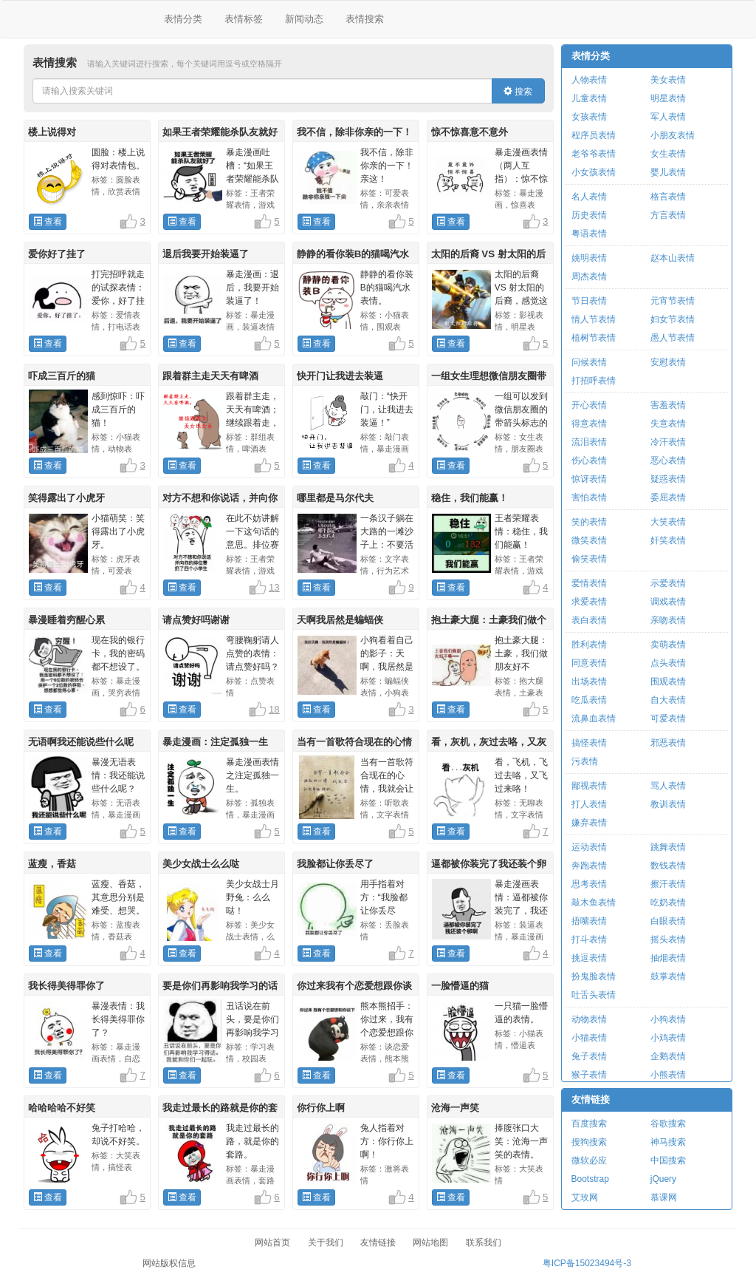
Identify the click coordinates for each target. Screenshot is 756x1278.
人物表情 (589, 80)
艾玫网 (584, 1197)
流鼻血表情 (593, 718)
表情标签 (243, 18)
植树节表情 (593, 338)
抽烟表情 (668, 958)
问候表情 (589, 362)
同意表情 (589, 663)
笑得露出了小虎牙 (66, 497)
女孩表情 (589, 117)
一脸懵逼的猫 (460, 985)
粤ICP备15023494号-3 (587, 1263)
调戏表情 (668, 601)
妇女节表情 (672, 319)
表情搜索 (365, 18)
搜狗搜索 (589, 1142)
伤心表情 (589, 460)
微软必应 (589, 1160)
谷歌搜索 (668, 1123)
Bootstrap (590, 1179)
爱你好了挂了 (57, 253)
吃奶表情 (668, 902)
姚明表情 (589, 258)
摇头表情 (668, 939)
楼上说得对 (52, 131)
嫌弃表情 (589, 823)
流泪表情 (589, 442)
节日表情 (589, 301)
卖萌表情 (668, 644)
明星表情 (668, 98)
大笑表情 (668, 522)
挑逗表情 (589, 958)
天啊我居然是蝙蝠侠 (340, 619)
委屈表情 (668, 497)
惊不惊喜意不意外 (469, 131)
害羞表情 (668, 405)
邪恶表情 (668, 743)
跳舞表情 (668, 847)
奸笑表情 (668, 540)
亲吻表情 (668, 620)
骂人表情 (668, 786)
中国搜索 (668, 1160)
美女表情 (668, 80)
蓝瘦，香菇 (52, 863)
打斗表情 (589, 939)
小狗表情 (668, 1019)
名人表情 (589, 196)
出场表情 (589, 681)
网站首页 (272, 1242)
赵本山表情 (672, 258)
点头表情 (668, 663)
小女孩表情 (593, 172)
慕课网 (663, 1197)
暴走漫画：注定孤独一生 (215, 741)
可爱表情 (668, 718)
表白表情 (589, 620)
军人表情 (668, 117)
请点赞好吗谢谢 (196, 619)
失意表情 (668, 423)
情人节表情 (593, 319)
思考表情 (589, 884)
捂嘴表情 (589, 921)
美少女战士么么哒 (200, 863)
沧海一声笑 (455, 1107)
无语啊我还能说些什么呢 (81, 741)
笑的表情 (589, 522)
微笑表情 (589, 540)
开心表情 (589, 405)
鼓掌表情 (668, 976)
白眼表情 (668, 921)
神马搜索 (668, 1142)
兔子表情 (589, 1056)
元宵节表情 (672, 301)
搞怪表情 (589, 743)
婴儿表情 (668, 172)
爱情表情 (589, 583)
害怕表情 (589, 497)
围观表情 (668, 681)
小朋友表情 (672, 135)
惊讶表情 (589, 479)
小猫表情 (589, 1038)
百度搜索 (589, 1123)
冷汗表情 (668, 442)
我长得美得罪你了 (66, 985)
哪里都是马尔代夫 (335, 497)
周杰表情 (589, 276)
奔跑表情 (589, 865)
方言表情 (668, 215)
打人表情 (589, 804)
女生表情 (668, 154)
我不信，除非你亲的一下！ (354, 131)
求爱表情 (589, 601)
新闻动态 (304, 18)
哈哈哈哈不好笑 (61, 1107)
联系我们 (483, 1242)
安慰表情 (668, 362)
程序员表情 (593, 135)
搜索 (518, 91)
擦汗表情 (668, 884)
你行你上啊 (321, 1107)
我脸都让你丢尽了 (335, 863)
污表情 (584, 761)
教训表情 (668, 804)
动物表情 (589, 1019)
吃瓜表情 (589, 700)
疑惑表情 (668, 479)
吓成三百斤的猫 (61, 375)
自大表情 (668, 700)
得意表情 (589, 423)
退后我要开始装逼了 (205, 253)
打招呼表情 (593, 380)
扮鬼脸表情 (593, 976)
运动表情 (589, 847)
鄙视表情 (589, 786)
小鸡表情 (668, 1038)
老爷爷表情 (593, 154)
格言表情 (668, 196)
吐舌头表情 (593, 995)
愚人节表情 (672, 338)
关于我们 (325, 1242)
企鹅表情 (668, 1056)
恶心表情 (668, 460)
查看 (47, 222)
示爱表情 (668, 583)
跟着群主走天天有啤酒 (210, 375)
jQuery (663, 1179)
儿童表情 (589, 98)
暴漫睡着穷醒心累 (66, 619)
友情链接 (590, 1099)
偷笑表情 (589, 559)
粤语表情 (589, 233)
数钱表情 (668, 865)
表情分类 (183, 18)
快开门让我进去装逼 (340, 375)
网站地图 (430, 1242)
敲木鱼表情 (593, 902)
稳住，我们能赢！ (469, 497)
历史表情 (589, 215)
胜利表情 (589, 644)
